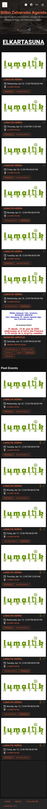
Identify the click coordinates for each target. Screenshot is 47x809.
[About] (26, 4)
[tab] (18, 29)
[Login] (42, 4)
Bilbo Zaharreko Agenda (23, 12)
